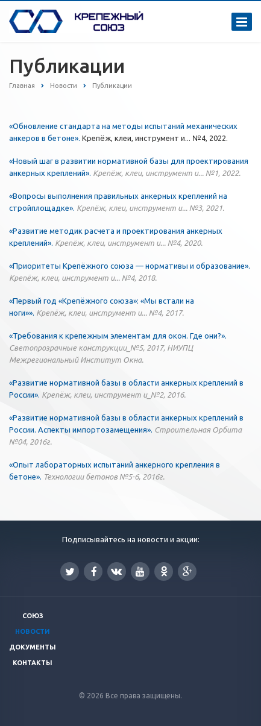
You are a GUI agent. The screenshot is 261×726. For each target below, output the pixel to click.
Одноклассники (164, 571)
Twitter (70, 571)
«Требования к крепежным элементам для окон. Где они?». (118, 347)
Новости (32, 631)
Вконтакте (116, 571)
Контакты (32, 662)
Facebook (94, 571)
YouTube (140, 571)
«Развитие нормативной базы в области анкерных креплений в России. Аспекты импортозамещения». (126, 429)
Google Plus (187, 571)
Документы (32, 647)
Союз (32, 615)
